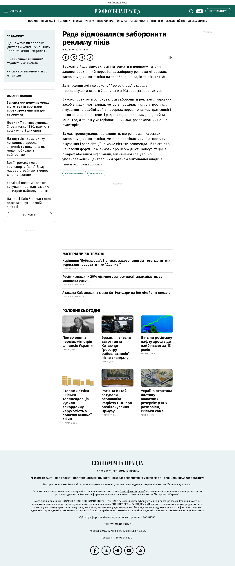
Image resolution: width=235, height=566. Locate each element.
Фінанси (121, 21)
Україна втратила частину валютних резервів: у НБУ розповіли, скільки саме (156, 401)
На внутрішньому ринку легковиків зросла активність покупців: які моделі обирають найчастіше (26, 146)
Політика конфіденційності (91, 478)
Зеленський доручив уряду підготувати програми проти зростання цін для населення (28, 108)
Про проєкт (62, 478)
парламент (96, 173)
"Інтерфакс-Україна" (132, 491)
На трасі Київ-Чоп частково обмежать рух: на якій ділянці (29, 203)
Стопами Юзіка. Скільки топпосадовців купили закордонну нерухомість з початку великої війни (77, 405)
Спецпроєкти (139, 21)
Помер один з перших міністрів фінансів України (77, 341)
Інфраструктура (83, 21)
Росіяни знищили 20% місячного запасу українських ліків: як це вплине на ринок (112, 279)
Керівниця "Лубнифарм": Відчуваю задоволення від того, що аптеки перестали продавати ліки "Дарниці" (116, 263)
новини (33, 21)
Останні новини (19, 96)
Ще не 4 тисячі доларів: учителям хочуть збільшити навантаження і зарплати (28, 47)
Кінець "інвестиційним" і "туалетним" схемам (26, 61)
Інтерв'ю (157, 21)
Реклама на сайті (41, 478)
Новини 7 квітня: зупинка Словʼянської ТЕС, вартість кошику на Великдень (28, 127)
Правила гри (105, 21)
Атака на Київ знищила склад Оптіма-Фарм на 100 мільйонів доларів (116, 293)
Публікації (48, 21)
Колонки (64, 21)
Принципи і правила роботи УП (184, 478)
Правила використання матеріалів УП (136, 478)
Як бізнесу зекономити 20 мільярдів (27, 73)
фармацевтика (74, 173)
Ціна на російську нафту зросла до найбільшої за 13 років (156, 343)
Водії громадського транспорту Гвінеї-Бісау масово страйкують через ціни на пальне (27, 169)
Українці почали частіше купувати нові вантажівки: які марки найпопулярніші (28, 187)
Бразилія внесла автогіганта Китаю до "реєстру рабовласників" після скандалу (116, 347)
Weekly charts (197, 21)
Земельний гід (175, 21)
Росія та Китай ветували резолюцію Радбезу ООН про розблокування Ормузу (117, 401)
